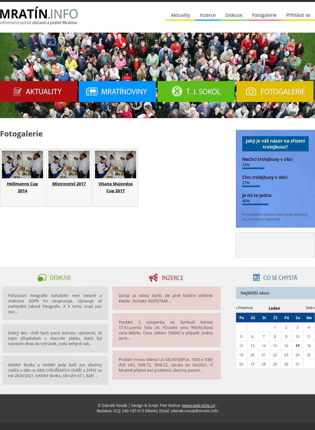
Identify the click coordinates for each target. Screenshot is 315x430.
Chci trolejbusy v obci (264, 177)
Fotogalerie (264, 15)
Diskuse (233, 15)
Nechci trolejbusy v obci (267, 159)
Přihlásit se (298, 15)
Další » (310, 308)
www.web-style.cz (198, 405)
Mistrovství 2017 (69, 184)
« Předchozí (244, 308)
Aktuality (180, 15)
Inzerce (208, 15)
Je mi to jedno (257, 195)
